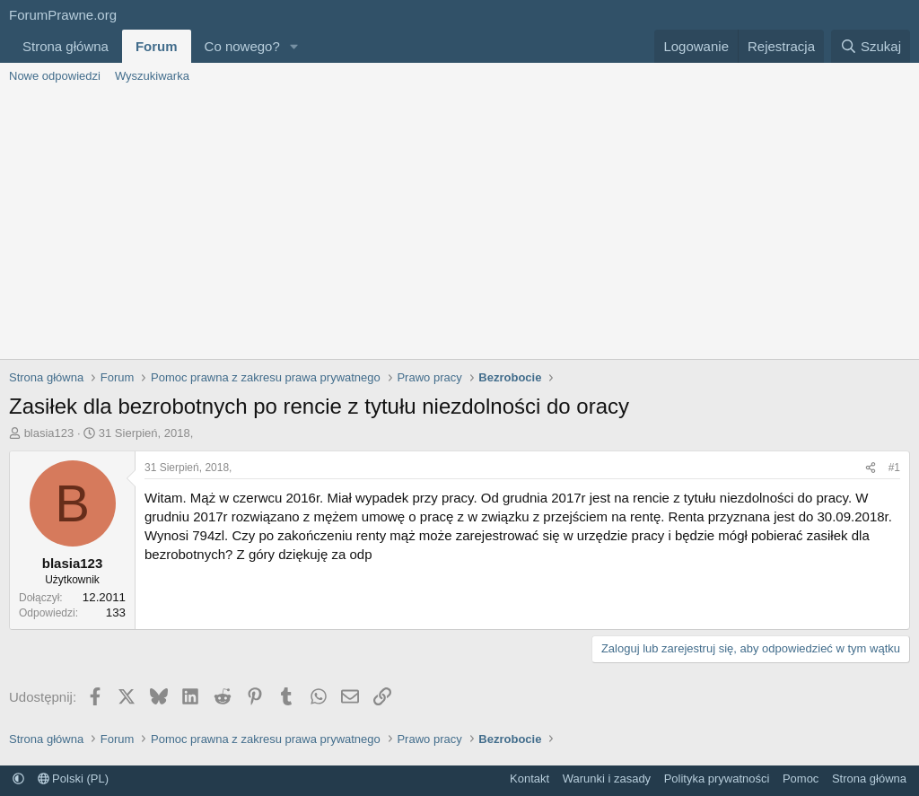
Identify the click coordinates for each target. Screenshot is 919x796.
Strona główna (65, 46)
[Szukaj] (870, 46)
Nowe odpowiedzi (55, 76)
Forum (157, 46)
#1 (894, 467)
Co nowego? (242, 46)
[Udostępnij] (870, 468)
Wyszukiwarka (152, 76)
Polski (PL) (73, 778)
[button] (294, 46)
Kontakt (529, 778)
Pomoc (800, 778)
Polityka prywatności (717, 778)
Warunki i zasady (607, 778)
